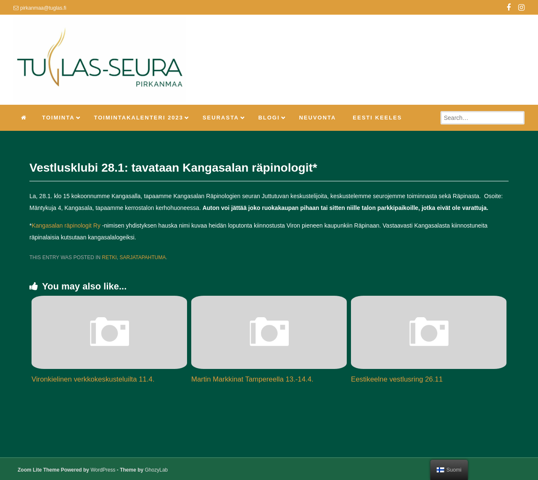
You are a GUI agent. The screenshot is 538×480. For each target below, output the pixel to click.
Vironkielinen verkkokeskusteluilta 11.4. (93, 379)
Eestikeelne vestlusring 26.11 (397, 379)
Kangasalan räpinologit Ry (66, 225)
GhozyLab (156, 470)
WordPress (102, 470)
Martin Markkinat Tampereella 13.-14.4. (252, 379)
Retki (109, 257)
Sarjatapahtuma (143, 257)
